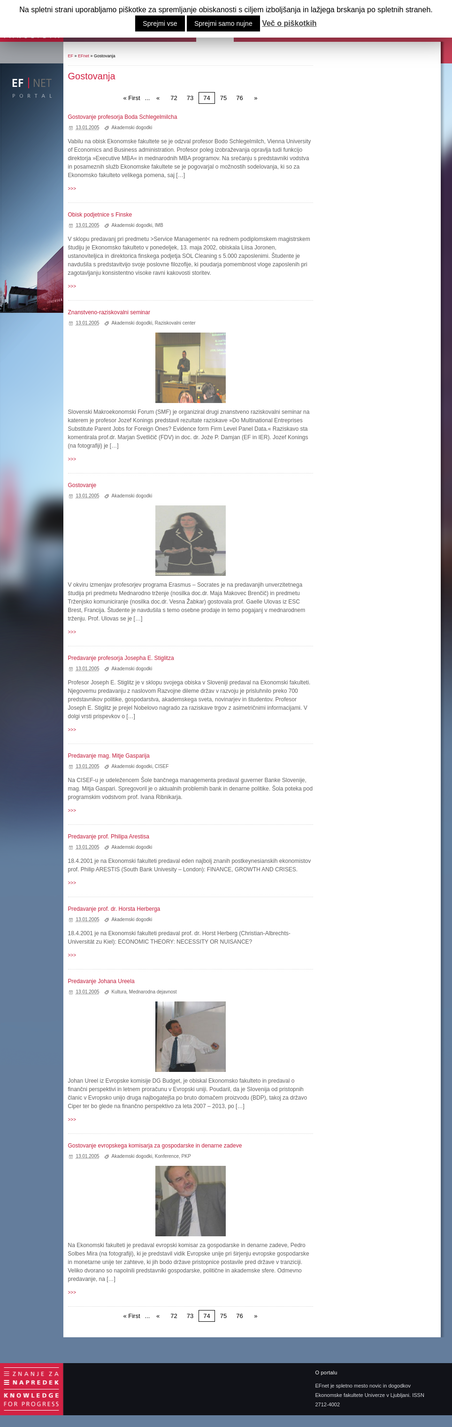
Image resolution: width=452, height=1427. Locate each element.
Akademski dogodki (132, 127)
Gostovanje (82, 485)
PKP (186, 1156)
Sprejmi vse (160, 23)
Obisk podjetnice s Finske (100, 214)
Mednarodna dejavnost (153, 991)
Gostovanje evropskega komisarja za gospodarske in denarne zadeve (155, 1145)
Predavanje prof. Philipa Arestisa (108, 836)
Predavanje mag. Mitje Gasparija (109, 755)
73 (190, 97)
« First (131, 97)
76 (239, 97)
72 (173, 97)
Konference (167, 1156)
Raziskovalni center (175, 323)
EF (71, 56)
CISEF (162, 766)
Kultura (119, 991)
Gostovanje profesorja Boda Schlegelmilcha (122, 117)
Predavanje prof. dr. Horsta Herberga (114, 909)
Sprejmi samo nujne (223, 23)
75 (223, 97)
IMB (159, 225)
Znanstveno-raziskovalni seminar (109, 312)
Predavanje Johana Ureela (101, 981)
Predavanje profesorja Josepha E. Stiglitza (121, 658)
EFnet (83, 56)
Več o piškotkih (289, 23)
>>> (72, 188)
